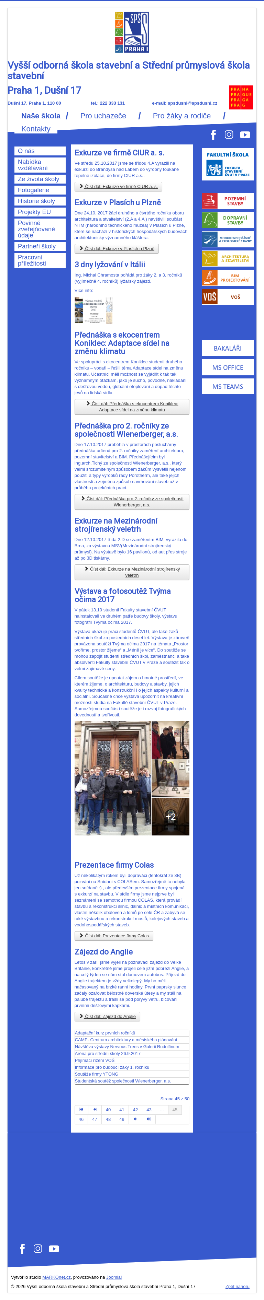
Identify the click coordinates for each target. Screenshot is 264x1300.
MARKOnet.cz (56, 1277)
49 (121, 1119)
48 (108, 1119)
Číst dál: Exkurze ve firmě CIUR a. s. (118, 186)
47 (94, 1119)
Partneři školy (37, 246)
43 (148, 1109)
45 (175, 1109)
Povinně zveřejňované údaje (36, 229)
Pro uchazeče (103, 116)
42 (135, 1109)
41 (121, 1109)
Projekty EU (34, 212)
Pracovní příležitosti (32, 260)
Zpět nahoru (238, 1286)
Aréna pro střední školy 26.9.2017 (108, 1053)
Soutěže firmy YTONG (96, 1074)
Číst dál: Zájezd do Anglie (107, 1016)
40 (108, 1109)
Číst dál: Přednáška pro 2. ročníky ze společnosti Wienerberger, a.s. (131, 501)
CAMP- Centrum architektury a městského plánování (126, 1039)
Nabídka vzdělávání (33, 165)
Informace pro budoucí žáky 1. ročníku (112, 1067)
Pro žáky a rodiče (182, 116)
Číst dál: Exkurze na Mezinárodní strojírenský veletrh (132, 572)
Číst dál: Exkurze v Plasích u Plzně (116, 248)
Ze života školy (38, 179)
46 (81, 1119)
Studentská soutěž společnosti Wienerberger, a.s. (123, 1081)
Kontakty (36, 129)
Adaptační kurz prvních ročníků (105, 1032)
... (162, 1109)
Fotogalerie (33, 190)
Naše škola (40, 116)
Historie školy (36, 201)
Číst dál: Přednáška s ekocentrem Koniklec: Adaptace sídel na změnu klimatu (132, 406)
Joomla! (114, 1277)
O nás (26, 151)
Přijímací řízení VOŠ (94, 1060)
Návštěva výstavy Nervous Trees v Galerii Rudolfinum (127, 1046)
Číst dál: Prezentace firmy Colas (114, 935)
